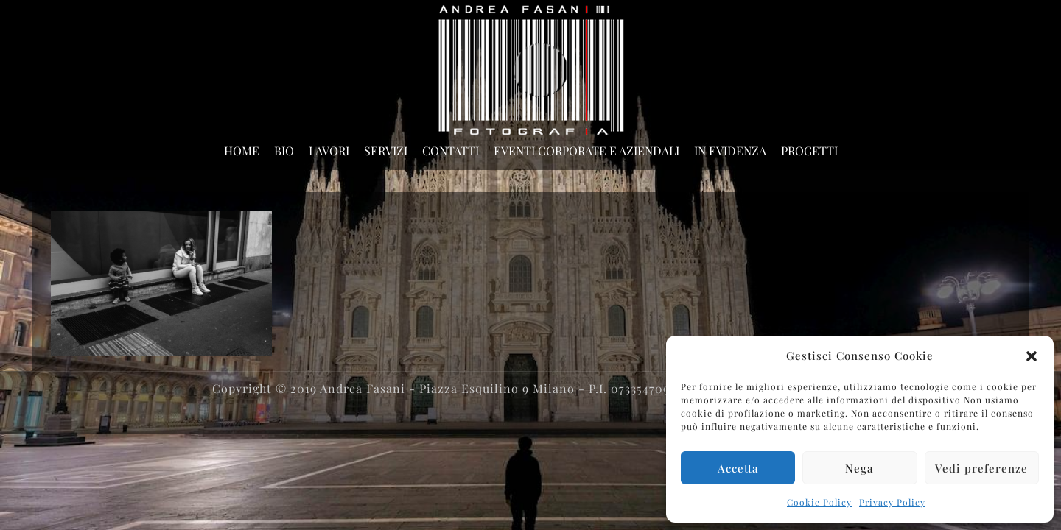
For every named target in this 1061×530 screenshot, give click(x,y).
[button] (1031, 356)
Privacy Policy (892, 502)
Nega (859, 468)
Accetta (738, 468)
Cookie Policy (819, 502)
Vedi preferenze (981, 468)
